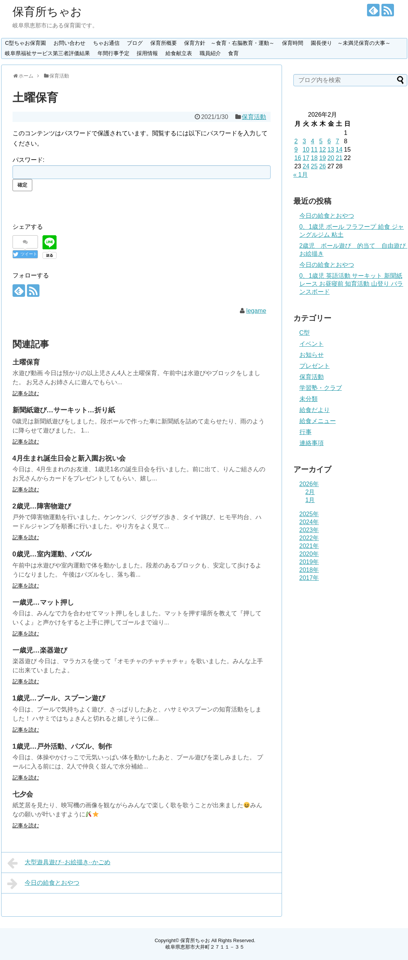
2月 (310, 492)
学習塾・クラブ (320, 388)
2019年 (309, 562)
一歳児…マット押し (43, 602)
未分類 (308, 399)
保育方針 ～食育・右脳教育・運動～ (229, 43)
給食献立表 (178, 53)
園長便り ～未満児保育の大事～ (351, 43)
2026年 (309, 484)
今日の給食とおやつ (43, 884)
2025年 (309, 514)
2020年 (309, 554)
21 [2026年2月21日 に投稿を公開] (339, 158)
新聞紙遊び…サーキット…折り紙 (64, 410)
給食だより (314, 410)
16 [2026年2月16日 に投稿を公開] (298, 158)
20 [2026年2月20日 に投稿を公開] (331, 158)
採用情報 (147, 53)
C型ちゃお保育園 (25, 43)
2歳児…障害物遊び (42, 506)
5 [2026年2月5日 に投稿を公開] (321, 141)
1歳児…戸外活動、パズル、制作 (62, 746)
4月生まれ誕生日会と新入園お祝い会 (69, 458)
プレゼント (314, 366)
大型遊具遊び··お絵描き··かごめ (58, 863)
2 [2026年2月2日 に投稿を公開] (296, 141)
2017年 (309, 578)
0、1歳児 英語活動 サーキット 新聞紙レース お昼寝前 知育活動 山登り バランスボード (351, 283)
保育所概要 (163, 43)
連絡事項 (311, 443)
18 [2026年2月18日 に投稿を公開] (314, 158)
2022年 (309, 538)
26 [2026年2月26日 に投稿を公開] (322, 166)
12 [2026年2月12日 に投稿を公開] (322, 149)
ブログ (135, 43)
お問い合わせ (69, 43)
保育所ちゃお (47, 11)
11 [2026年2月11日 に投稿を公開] (314, 149)
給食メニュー (317, 421)
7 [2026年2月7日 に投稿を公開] (337, 141)
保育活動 (254, 117)
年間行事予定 (113, 53)
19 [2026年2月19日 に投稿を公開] (322, 158)
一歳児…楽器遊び (40, 650)
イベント (311, 344)
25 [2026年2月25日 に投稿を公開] (314, 166)
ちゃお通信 (106, 43)
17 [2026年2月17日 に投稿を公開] (305, 158)
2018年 (309, 570)
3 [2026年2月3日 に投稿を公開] (304, 141)
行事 (305, 432)
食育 (233, 53)
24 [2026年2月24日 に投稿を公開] (305, 166)
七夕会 (23, 794)
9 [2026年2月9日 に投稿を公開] (296, 149)
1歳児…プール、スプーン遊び (59, 698)
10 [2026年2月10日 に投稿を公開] (305, 149)
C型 (304, 333)
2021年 (309, 546)
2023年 (309, 530)
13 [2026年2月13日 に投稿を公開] (331, 149)
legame (256, 310)
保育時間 (292, 43)
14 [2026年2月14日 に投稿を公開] (339, 149)
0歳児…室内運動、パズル (52, 554)
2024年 (309, 522)
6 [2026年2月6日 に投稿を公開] (329, 141)
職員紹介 (210, 53)
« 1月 (300, 174)
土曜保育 (26, 362)
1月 (310, 500)
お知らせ (311, 355)
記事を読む (26, 393)
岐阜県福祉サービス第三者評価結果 (47, 53)
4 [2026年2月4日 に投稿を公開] (312, 141)
